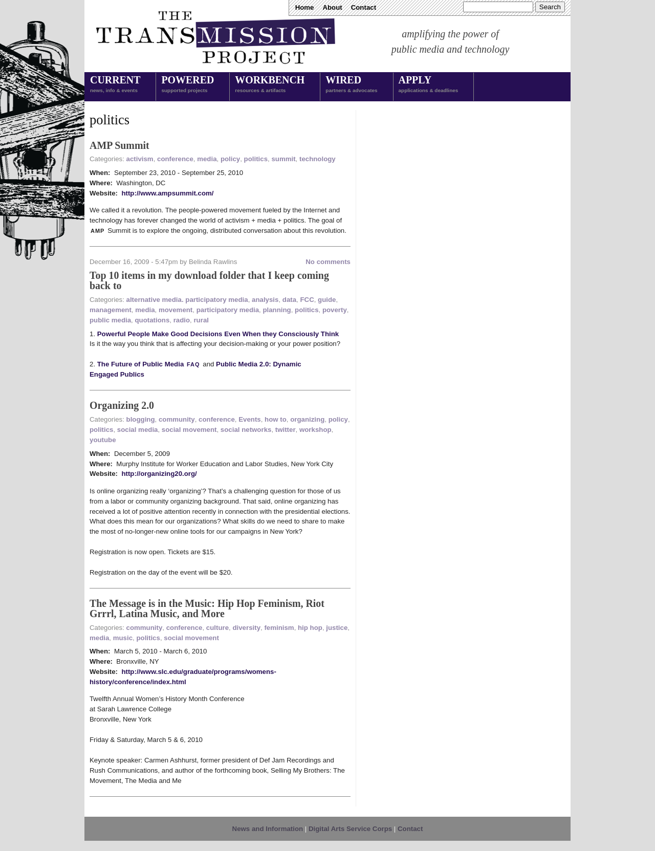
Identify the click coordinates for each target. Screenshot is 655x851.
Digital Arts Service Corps (350, 829)
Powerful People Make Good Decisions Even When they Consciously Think (218, 334)
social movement (189, 429)
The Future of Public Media (149, 364)
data (289, 299)
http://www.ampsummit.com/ (167, 193)
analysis (265, 299)
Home (304, 7)
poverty (334, 310)
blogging (140, 419)
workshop (315, 429)
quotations (152, 320)
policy (230, 159)
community (177, 419)
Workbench (269, 85)
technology (317, 159)
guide (327, 299)
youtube (103, 440)
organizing (307, 419)
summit (283, 159)
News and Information (267, 829)
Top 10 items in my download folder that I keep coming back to (209, 280)
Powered (187, 85)
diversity (246, 627)
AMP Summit (119, 145)
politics (256, 159)
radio (181, 320)
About (332, 7)
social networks (246, 429)
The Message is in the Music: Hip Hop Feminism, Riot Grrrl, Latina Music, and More (207, 608)
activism (140, 159)
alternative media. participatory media (187, 299)
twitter (285, 429)
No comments (328, 262)
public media (110, 320)
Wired (351, 85)
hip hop (310, 627)
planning (277, 310)
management (111, 310)
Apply (428, 85)
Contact (363, 7)
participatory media (227, 310)
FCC (307, 299)
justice (336, 627)
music (123, 638)
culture (217, 627)
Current (115, 85)
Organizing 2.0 (122, 405)
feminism (279, 627)
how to (276, 419)
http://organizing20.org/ (158, 473)
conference (175, 159)
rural (201, 320)
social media (137, 429)
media (206, 159)
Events (249, 419)
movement (175, 310)
